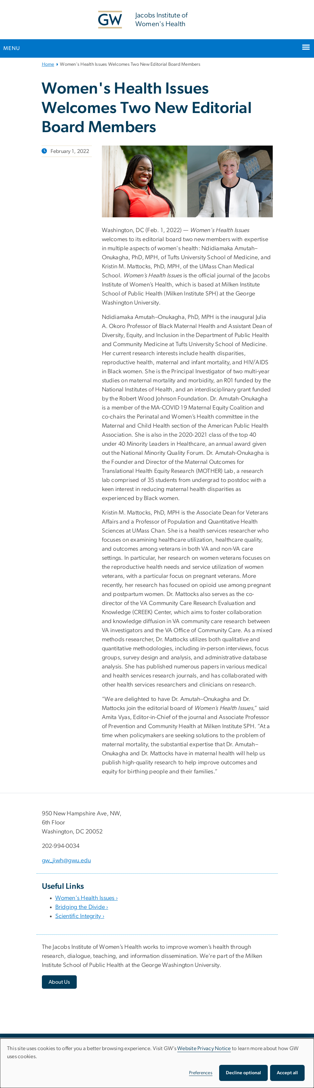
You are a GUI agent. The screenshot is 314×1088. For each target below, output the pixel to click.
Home (48, 64)
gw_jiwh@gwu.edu (66, 861)
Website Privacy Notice (204, 1048)
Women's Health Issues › (86, 898)
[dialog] (157, 1063)
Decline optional (243, 1073)
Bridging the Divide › (81, 907)
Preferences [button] (200, 1073)
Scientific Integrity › (80, 916)
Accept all (287, 1073)
